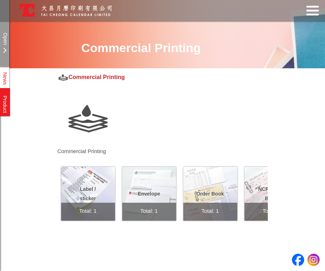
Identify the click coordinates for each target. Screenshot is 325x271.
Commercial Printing (97, 77)
